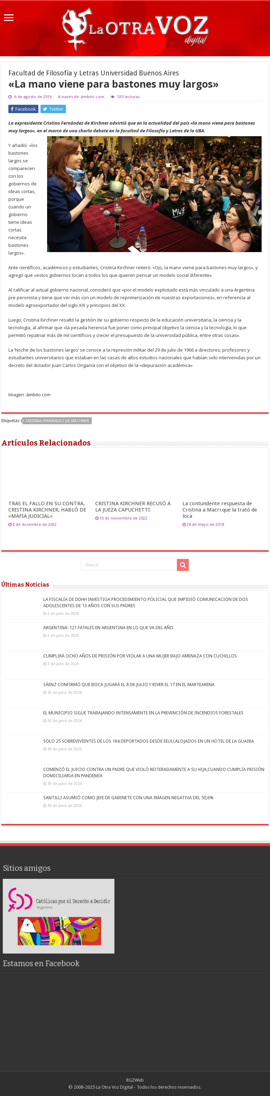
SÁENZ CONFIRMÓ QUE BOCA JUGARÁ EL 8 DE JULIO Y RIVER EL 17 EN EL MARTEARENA (129, 684)
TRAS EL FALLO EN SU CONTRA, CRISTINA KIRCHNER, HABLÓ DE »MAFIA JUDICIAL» (47, 509)
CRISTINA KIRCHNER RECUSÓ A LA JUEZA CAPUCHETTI (133, 506)
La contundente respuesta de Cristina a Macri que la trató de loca (219, 509)
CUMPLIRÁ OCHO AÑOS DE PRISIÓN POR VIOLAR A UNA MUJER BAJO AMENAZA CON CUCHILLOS (140, 656)
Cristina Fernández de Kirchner (57, 421)
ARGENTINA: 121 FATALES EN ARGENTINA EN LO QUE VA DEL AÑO (108, 627)
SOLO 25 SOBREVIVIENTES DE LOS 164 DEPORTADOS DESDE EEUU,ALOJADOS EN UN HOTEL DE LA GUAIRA (148, 741)
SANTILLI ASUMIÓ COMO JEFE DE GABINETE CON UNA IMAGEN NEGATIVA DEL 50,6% (128, 797)
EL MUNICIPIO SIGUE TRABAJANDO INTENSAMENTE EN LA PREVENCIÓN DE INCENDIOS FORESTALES (143, 712)
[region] (58, 916)
